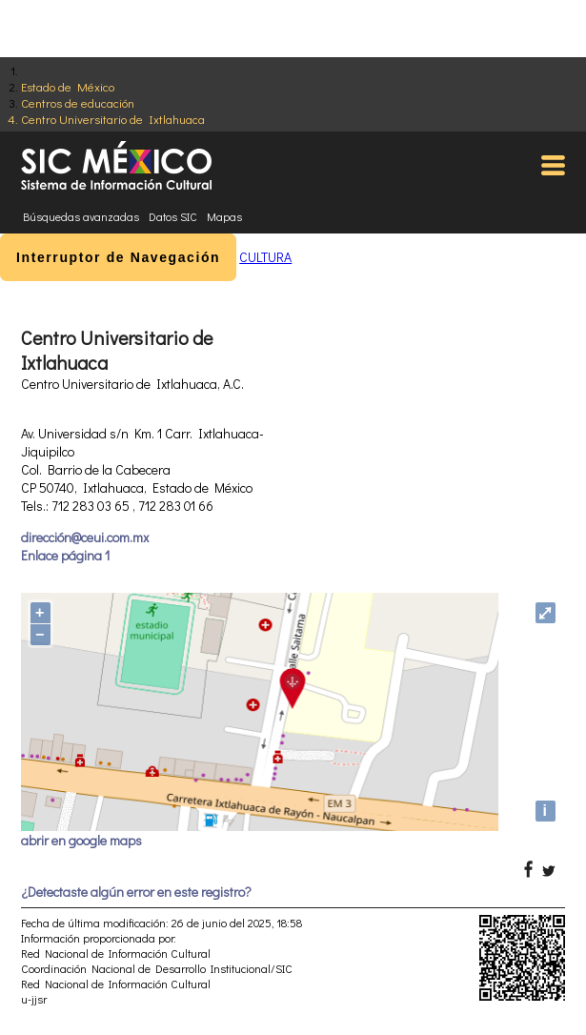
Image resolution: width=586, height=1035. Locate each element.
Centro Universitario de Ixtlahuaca (113, 119)
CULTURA (265, 257)
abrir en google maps (81, 840)
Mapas (224, 216)
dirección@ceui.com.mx (85, 537)
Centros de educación (77, 102)
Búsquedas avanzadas (81, 216)
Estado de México (67, 86)
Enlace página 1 (65, 555)
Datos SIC (173, 216)
